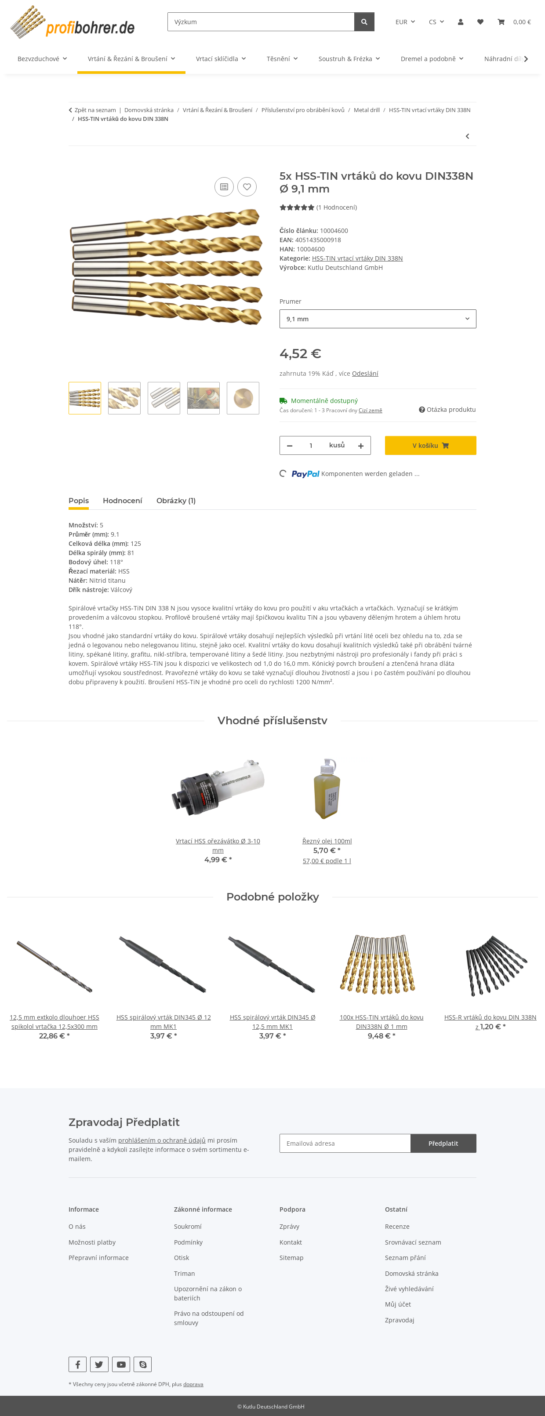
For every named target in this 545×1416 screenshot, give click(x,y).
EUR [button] (401, 22)
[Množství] (311, 445)
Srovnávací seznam (413, 1242)
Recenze (397, 1226)
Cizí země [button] (370, 410)
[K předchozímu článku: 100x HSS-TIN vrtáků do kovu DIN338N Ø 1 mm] (467, 136)
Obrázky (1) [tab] (176, 501)
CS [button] (432, 22)
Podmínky (188, 1242)
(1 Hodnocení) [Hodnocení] (318, 207)
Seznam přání (405, 1257)
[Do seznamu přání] (247, 186)
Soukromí (188, 1226)
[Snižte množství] (289, 445)
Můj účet (398, 1304)
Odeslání (365, 373)
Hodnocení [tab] (122, 501)
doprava (193, 1384)
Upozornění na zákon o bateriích (208, 1293)
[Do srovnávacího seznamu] (224, 186)
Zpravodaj (399, 1320)
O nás (77, 1226)
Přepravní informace (99, 1257)
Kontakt (291, 1242)
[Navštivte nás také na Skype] (143, 1364)
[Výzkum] (261, 21)
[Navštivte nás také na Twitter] (99, 1364)
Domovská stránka (412, 1273)
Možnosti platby (92, 1242)
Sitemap (292, 1257)
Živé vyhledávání (409, 1289)
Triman (184, 1273)
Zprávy (289, 1226)
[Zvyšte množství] (361, 445)
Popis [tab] (79, 501)
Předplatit (443, 1143)
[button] (460, 22)
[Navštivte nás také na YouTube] (121, 1364)
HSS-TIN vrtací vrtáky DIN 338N (357, 258)
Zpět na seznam (95, 110)
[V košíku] (76, 165)
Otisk (181, 1257)
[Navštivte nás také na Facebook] (78, 1364)
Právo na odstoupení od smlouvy (209, 1318)
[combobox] (378, 318)
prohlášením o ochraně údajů (162, 1140)
